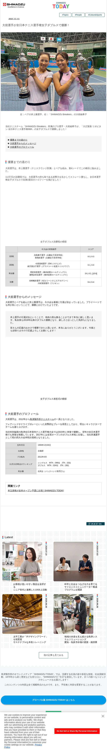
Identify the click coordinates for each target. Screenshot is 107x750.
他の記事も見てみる (53, 655)
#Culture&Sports (95, 15)
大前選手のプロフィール (22, 147)
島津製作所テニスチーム (42, 419)
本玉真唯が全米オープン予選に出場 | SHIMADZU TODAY (36, 490)
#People (78, 15)
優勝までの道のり (18, 140)
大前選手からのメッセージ (23, 143)
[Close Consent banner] (103, 716)
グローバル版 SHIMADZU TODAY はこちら (53, 700)
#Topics (65, 15)
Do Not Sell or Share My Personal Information (77, 731)
